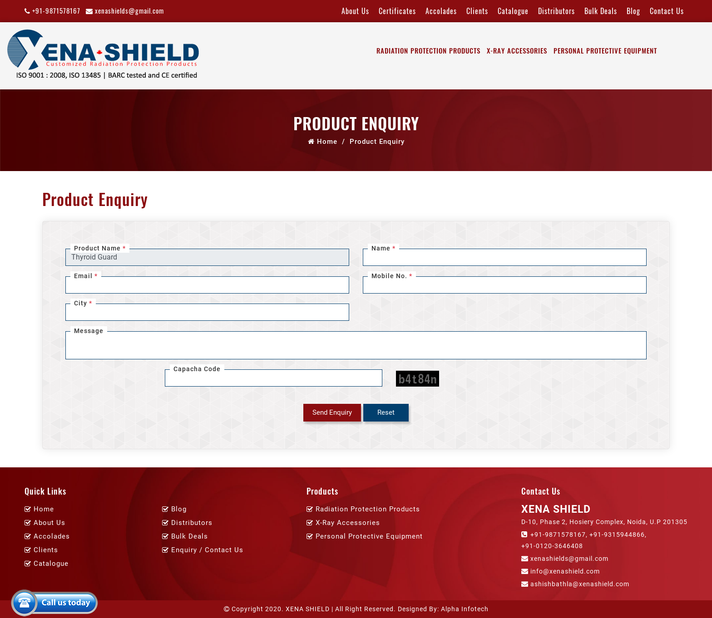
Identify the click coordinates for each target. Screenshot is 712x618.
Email (86, 276)
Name (383, 248)
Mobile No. (391, 276)
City (83, 303)
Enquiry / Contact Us (207, 550)
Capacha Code (197, 369)
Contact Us (667, 10)
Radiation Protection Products (428, 50)
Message (89, 330)
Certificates (397, 10)
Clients (477, 10)
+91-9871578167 (52, 10)
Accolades (441, 10)
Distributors (556, 10)
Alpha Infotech (465, 609)
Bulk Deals (600, 10)
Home (322, 141)
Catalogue (513, 10)
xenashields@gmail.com (125, 10)
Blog (633, 10)
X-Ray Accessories (517, 50)
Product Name (100, 248)
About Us (355, 10)
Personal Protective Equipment (605, 50)
